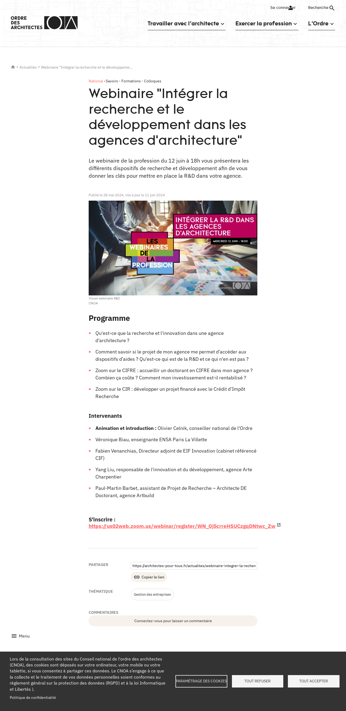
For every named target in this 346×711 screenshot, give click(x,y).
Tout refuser (257, 681)
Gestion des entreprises (154, 594)
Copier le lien (153, 577)
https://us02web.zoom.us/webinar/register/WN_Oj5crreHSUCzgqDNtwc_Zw (185, 526)
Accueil (13, 67)
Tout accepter (313, 681)
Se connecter (279, 8)
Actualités (28, 67)
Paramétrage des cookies (201, 681)
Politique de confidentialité (33, 697)
